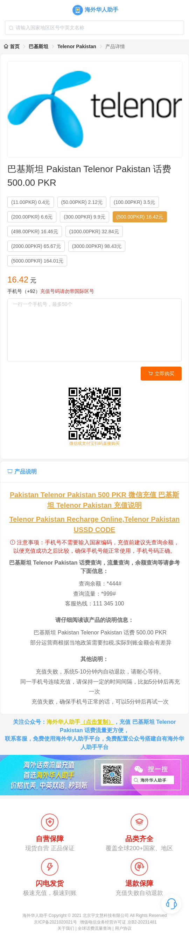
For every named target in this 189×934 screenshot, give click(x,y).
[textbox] (94, 28)
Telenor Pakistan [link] (76, 46)
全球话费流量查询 (94, 928)
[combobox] (94, 28)
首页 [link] (12, 46)
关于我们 (65, 928)
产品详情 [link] (115, 46)
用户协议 (123, 928)
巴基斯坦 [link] (38, 46)
